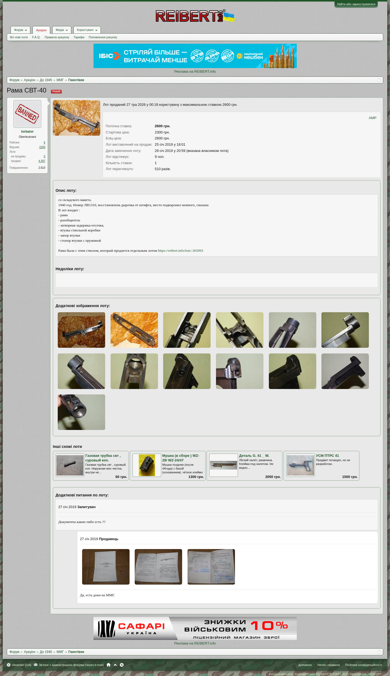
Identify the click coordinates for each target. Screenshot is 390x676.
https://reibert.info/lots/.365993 (180, 250)
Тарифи (79, 37)
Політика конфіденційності (363, 665)
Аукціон (41, 30)
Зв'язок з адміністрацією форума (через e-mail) (71, 665)
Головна (109, 665)
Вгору (115, 665)
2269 (42, 147)
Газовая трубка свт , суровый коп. (103, 458)
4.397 (41, 161)
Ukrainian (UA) (21, 665)
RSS (122, 665)
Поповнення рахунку (103, 37)
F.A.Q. (36, 37)
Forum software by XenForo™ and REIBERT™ (325, 674)
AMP (372, 118)
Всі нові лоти (19, 37)
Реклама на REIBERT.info (195, 71)
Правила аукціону (57, 37)
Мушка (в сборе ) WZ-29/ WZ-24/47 (180, 458)
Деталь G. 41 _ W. (254, 456)
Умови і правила (328, 665)
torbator (27, 131)
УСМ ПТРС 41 (327, 456)
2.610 (41, 167)
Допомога (305, 665)
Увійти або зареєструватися (356, 4)
